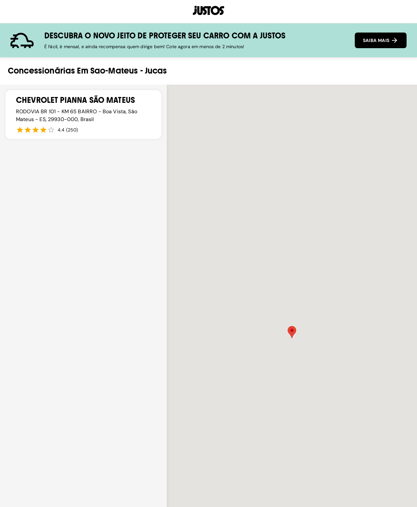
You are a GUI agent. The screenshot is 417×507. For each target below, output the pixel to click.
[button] (292, 332)
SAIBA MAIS (380, 40)
